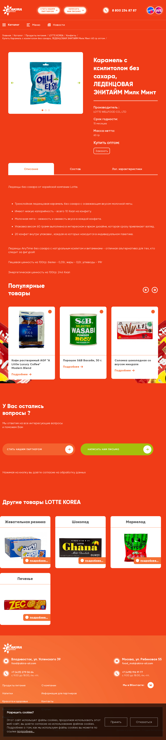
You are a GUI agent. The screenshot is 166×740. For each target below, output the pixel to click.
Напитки (7, 692)
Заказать (101, 151)
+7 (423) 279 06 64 (22, 671)
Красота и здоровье (15, 700)
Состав (75, 169)
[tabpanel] (45, 83)
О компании (49, 684)
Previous (12, 83)
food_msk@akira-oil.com (137, 662)
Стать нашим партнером (31, 449)
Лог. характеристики (127, 169)
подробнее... (25, 731)
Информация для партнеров (59, 692)
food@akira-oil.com (23, 662)
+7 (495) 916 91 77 (132, 671)
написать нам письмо (94, 449)
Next (79, 83)
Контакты (47, 700)
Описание (31, 169)
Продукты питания (13, 684)
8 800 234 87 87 (125, 10)
